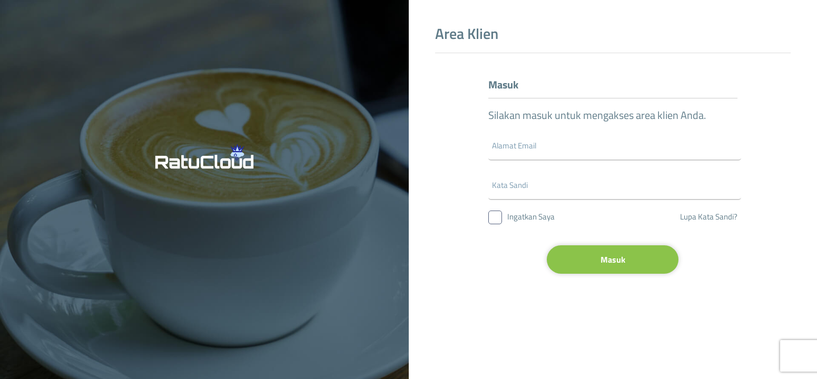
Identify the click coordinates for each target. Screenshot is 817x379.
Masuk (613, 259)
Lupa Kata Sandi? (708, 217)
